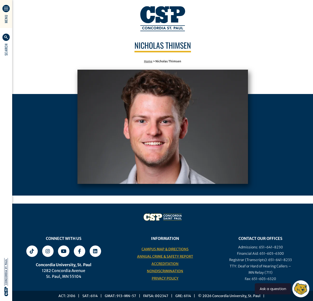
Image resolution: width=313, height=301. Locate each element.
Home (148, 61)
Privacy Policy (165, 278)
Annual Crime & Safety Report (165, 256)
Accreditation (165, 264)
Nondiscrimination (165, 271)
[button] (6, 44)
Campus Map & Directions (165, 249)
